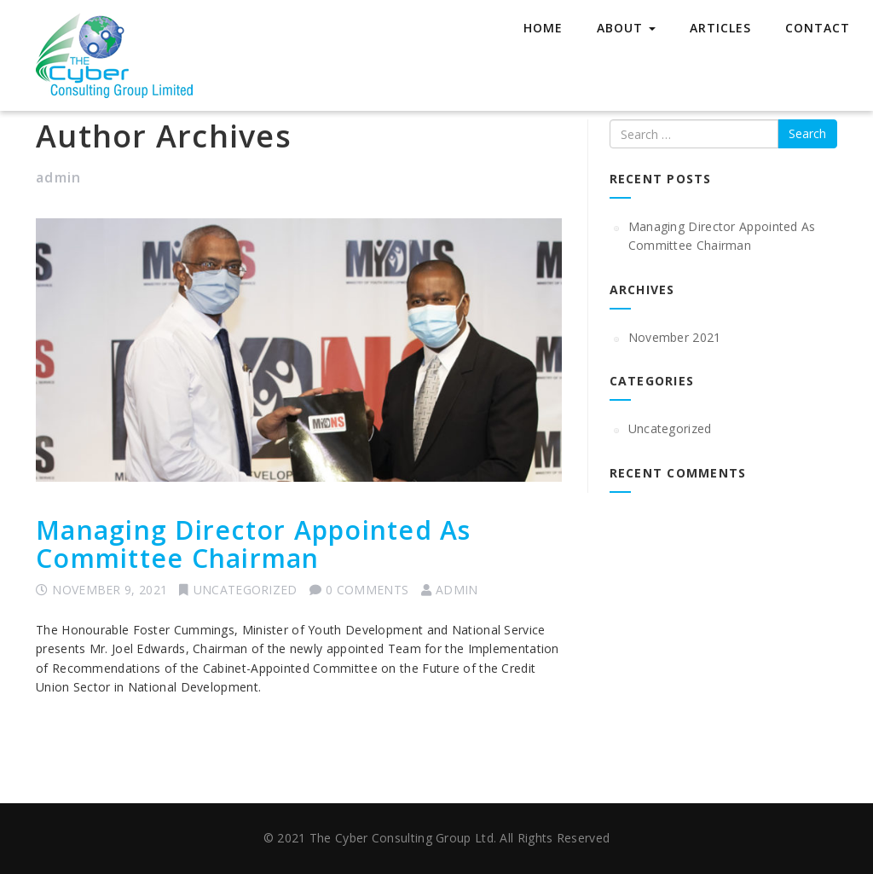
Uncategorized (246, 590)
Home (543, 28)
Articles (720, 28)
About (626, 28)
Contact (817, 28)
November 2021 (674, 337)
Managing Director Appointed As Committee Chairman (253, 544)
